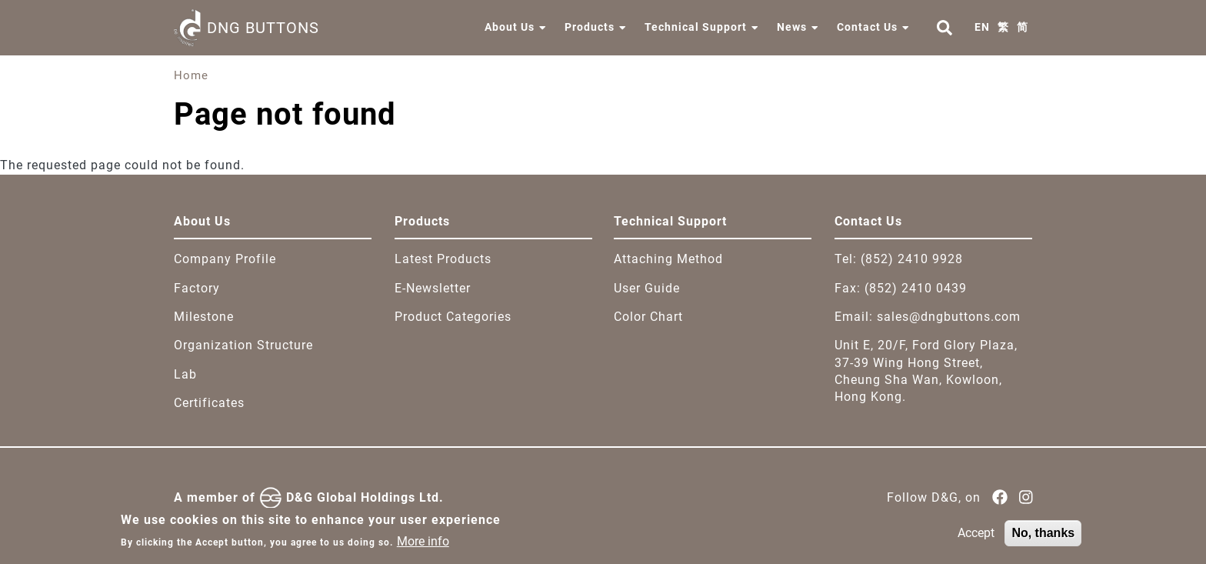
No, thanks (1042, 538)
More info (423, 546)
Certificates (209, 402)
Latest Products (443, 259)
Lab (185, 374)
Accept (976, 538)
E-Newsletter (433, 288)
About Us (510, 27)
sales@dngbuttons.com (949, 316)
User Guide (647, 288)
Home (191, 75)
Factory (197, 288)
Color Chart (648, 316)
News (792, 27)
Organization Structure (243, 345)
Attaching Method (668, 259)
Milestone (204, 316)
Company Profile (225, 259)
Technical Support (696, 27)
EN (982, 27)
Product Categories (453, 316)
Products (590, 27)
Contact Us (867, 27)
